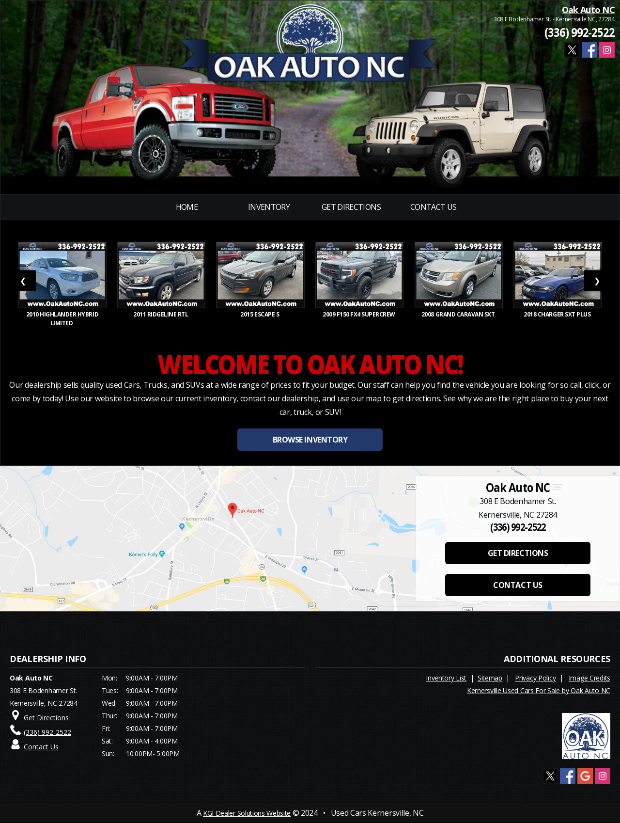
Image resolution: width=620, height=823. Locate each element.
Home (187, 207)
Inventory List (446, 677)
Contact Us (433, 207)
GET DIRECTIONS (518, 553)
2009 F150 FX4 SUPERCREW (360, 314)
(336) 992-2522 (579, 32)
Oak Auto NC (588, 10)
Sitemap (490, 677)
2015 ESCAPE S (260, 314)
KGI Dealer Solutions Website (247, 813)
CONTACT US (517, 585)
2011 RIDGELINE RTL (161, 314)
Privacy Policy (535, 677)
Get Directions (351, 207)
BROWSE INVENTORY (310, 439)
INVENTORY (269, 207)
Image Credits (589, 677)
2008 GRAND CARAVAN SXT (458, 314)
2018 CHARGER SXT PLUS (557, 314)
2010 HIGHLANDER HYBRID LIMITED (62, 318)
